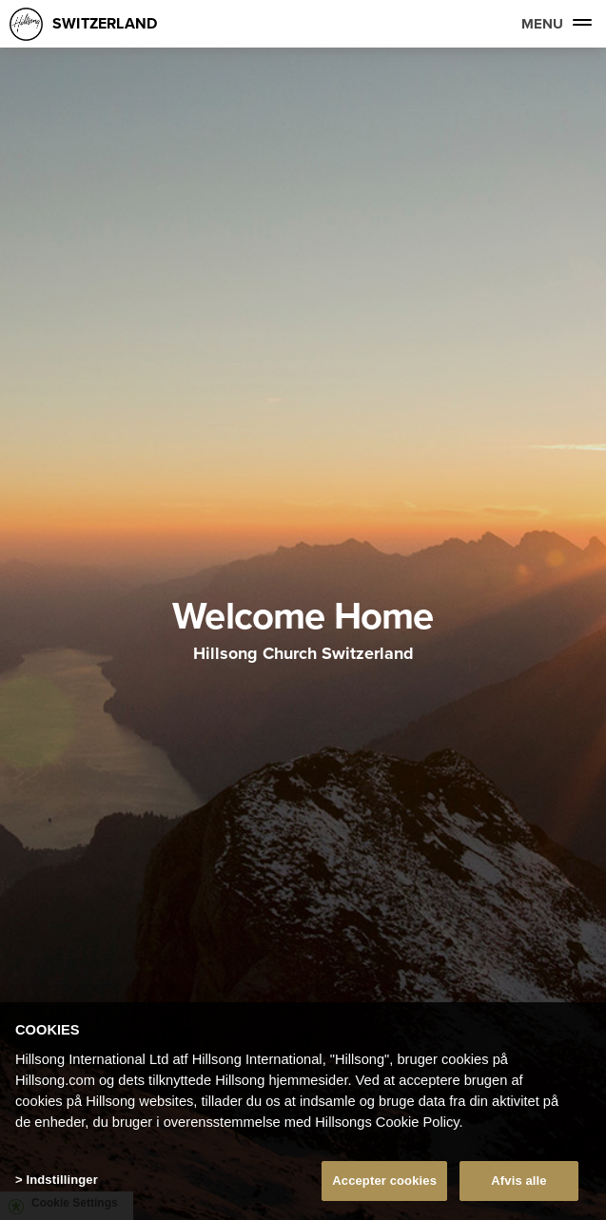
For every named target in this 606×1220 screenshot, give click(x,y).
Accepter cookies (384, 1180)
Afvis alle (518, 1180)
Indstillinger (61, 1179)
